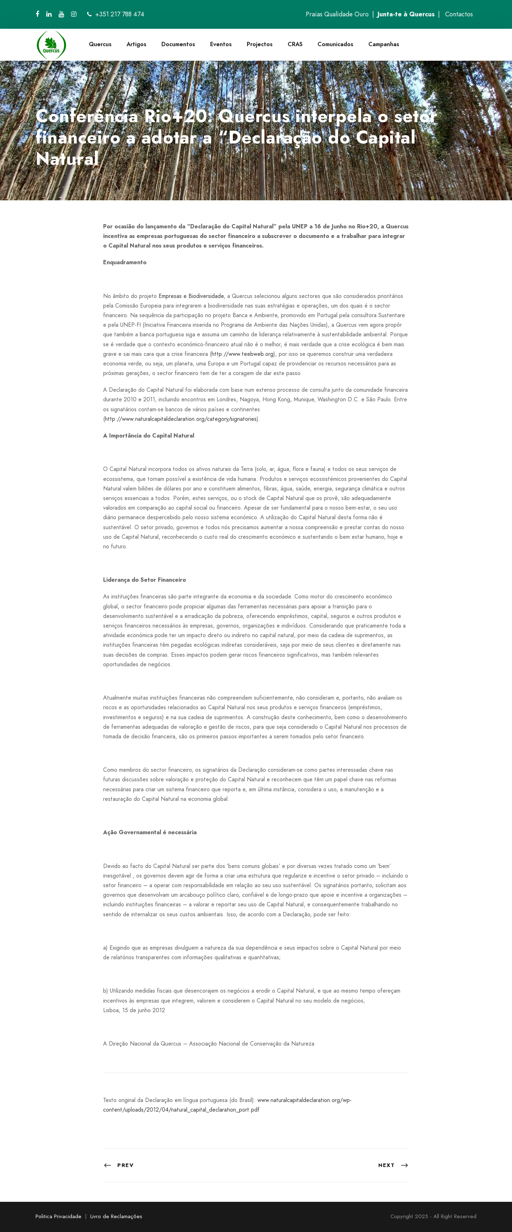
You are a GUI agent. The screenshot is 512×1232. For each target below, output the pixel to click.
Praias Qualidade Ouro (337, 14)
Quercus (100, 44)
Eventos (221, 44)
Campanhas (383, 44)
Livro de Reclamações (116, 1216)
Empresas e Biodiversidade (191, 296)
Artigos (136, 44)
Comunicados (335, 44)
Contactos (459, 14)
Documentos (178, 44)
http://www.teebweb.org (242, 354)
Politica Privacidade (58, 1216)
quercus (46, 99)
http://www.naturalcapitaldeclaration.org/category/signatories (181, 419)
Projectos (260, 44)
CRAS (295, 44)
